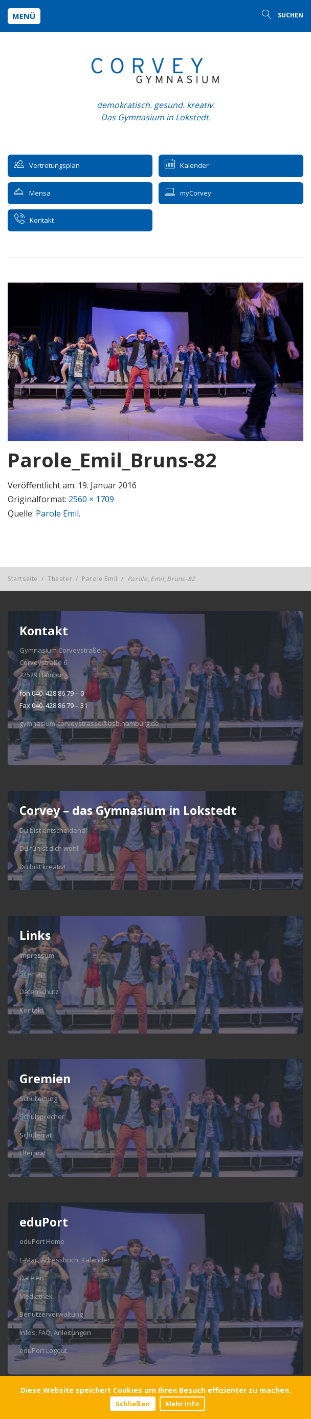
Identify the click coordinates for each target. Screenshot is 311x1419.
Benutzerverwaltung (51, 1314)
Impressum (36, 955)
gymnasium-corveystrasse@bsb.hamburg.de (89, 723)
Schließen (133, 1403)
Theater (60, 578)
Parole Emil (57, 513)
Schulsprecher (41, 1116)
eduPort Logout (43, 1350)
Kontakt (31, 1010)
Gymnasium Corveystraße (60, 650)
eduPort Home (41, 1241)
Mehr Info (182, 1403)
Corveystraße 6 (43, 662)
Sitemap (32, 973)
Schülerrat (35, 1135)
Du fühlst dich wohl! (49, 848)
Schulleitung (38, 1098)
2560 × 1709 (91, 499)
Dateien (31, 1277)
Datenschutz (39, 991)
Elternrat (32, 1152)
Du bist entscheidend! (53, 830)
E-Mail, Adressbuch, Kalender (64, 1259)
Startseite (23, 578)
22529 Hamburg (43, 674)
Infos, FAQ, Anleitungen (55, 1332)
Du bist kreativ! (42, 866)
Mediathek (36, 1296)
